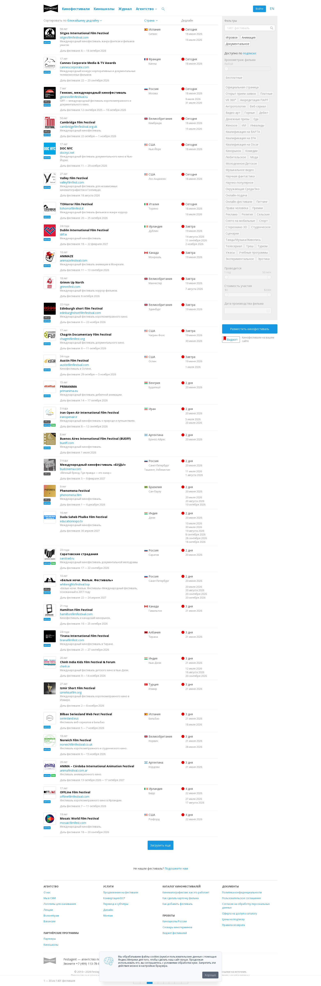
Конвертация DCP (114, 898)
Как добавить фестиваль (178, 903)
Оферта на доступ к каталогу (239, 913)
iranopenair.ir (68, 417)
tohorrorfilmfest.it (72, 208)
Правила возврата (233, 925)
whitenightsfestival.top (75, 584)
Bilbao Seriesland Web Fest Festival (86, 714)
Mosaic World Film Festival (79, 818)
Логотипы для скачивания (60, 903)
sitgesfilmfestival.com (74, 37)
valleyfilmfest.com (72, 182)
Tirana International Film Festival (84, 636)
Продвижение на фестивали (120, 892)
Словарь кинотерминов (177, 927)
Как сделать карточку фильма (181, 898)
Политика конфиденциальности (242, 892)
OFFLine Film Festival (75, 792)
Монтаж (108, 915)
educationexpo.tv (71, 521)
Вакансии (49, 921)
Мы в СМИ (50, 898)
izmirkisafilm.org (70, 692)
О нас (47, 892)
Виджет (232, 340)
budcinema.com (70, 469)
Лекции (48, 909)
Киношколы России (175, 921)
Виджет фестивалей (175, 933)
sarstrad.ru (67, 558)
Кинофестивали (76, 9)
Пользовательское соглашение (241, 898)
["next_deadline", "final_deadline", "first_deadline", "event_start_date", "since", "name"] (86, 20)
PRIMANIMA (68, 386)
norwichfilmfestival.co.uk (76, 744)
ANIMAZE (66, 256)
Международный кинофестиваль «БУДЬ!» (93, 465)
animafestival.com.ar (73, 770)
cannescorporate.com (74, 67)
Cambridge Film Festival (77, 122)
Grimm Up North (72, 282)
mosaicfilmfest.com (73, 823)
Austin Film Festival (74, 360)
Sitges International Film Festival (84, 33)
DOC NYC (66, 148)
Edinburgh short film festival (81, 308)
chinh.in (65, 666)
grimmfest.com (70, 287)
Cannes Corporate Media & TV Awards (88, 63)
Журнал (125, 9)
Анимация (248, 37)
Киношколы (104, 9)
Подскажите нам (176, 868)
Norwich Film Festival (75, 740)
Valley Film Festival (74, 178)
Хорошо (210, 975)
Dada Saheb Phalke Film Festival (83, 517)
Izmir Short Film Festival (77, 688)
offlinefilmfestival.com (74, 796)
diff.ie (63, 234)
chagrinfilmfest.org (72, 339)
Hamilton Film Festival (76, 610)
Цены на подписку (233, 919)
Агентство (146, 9)
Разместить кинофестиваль (249, 329)
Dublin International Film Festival (84, 230)
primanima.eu (69, 391)
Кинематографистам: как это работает (186, 892)
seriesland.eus (69, 718)
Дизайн (108, 909)
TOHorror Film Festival (76, 204)
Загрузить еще (160, 845)
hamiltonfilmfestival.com (76, 614)
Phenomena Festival (75, 491)
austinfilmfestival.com (74, 365)
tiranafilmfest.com (72, 640)
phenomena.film (70, 495)
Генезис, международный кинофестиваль (93, 93)
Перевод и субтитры (115, 903)
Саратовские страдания (79, 554)
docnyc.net (67, 153)
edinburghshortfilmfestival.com (80, 313)
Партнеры (50, 938)
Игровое (232, 37)
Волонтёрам (51, 915)
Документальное (237, 44)
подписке (249, 53)
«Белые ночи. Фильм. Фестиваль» (86, 580)
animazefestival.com (73, 260)
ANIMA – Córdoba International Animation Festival (97, 766)
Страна (149, 20)
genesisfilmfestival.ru (74, 97)
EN (272, 9)
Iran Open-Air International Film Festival (89, 412)
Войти (259, 8)
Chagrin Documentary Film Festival (85, 334)
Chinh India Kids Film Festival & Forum (87, 662)
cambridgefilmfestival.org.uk (78, 127)
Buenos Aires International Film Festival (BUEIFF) (95, 439)
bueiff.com (67, 443)
